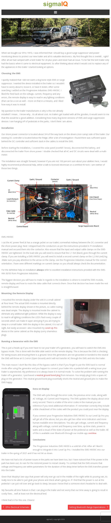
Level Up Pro (51, 328)
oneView (92, 433)
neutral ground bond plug (48, 375)
